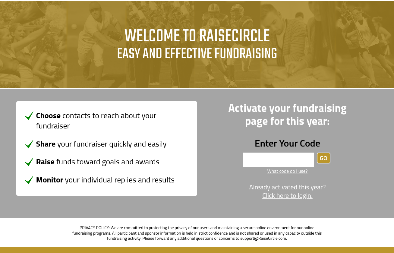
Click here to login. (287, 195)
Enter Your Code (287, 143)
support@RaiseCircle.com (263, 238)
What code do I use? (287, 171)
